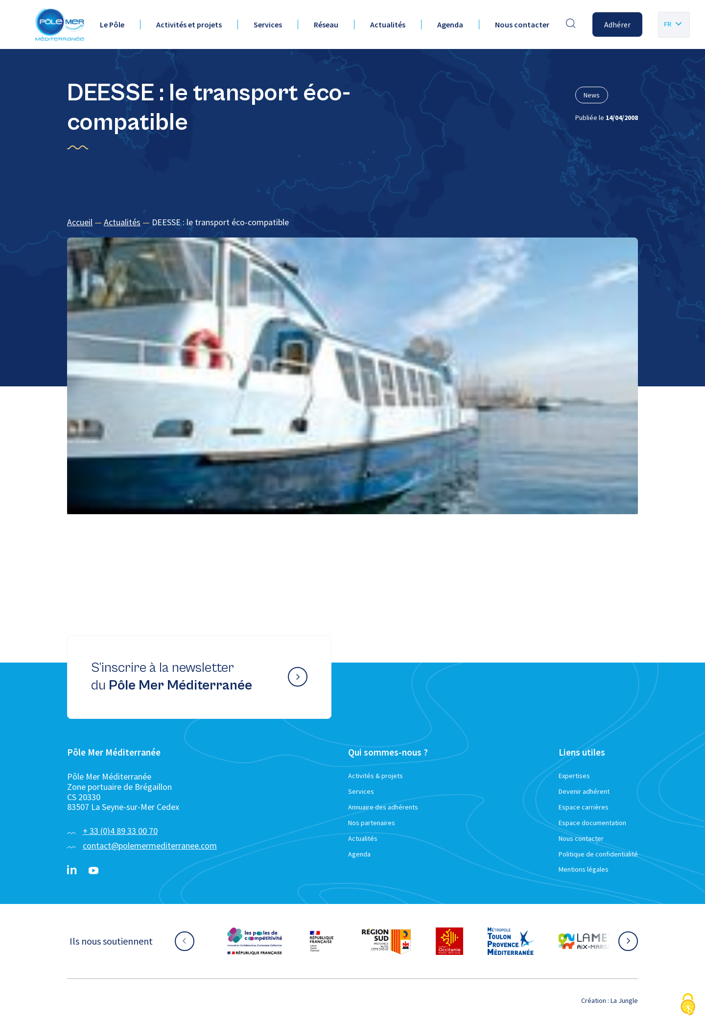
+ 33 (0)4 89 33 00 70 (120, 830)
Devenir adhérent (584, 791)
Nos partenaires (371, 822)
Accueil (80, 222)
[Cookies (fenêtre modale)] (688, 1005)
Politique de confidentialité (598, 854)
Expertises (574, 775)
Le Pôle (112, 24)
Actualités (387, 24)
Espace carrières (584, 807)
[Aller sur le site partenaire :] (254, 941)
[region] (352, 222)
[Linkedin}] (72, 871)
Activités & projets (375, 775)
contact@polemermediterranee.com (150, 845)
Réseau (326, 24)
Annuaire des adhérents (383, 807)
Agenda (450, 24)
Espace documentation (592, 822)
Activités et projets (189, 24)
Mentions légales (584, 869)
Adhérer (617, 24)
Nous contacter (522, 24)
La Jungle (624, 1000)
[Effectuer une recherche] (571, 24)
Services (268, 24)
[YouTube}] (93, 871)
